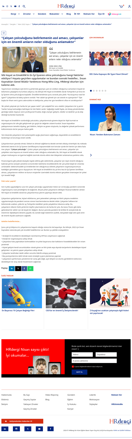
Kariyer (70, 409)
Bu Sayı (26, 395)
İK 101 (77, 14)
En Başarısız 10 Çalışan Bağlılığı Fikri (18, 310)
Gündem (42, 14)
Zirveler (27, 14)
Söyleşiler (93, 404)
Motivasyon (94, 399)
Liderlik (92, 395)
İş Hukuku (71, 404)
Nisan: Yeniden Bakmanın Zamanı (105, 134)
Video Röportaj (51, 395)
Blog (68, 14)
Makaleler (54, 14)
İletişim (4, 404)
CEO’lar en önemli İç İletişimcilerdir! (62, 310)
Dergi (13, 14)
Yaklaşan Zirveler (30, 404)
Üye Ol (101, 14)
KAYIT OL (79, 372)
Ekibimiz (5, 399)
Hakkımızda (6, 395)
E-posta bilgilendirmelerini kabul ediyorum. (89, 367)
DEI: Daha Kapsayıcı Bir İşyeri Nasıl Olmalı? (108, 74)
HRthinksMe (117, 404)
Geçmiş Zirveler (30, 409)
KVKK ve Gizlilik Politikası (122, 431)
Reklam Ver (89, 14)
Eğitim (70, 399)
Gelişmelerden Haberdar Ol (18, 421)
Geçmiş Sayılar (29, 399)
